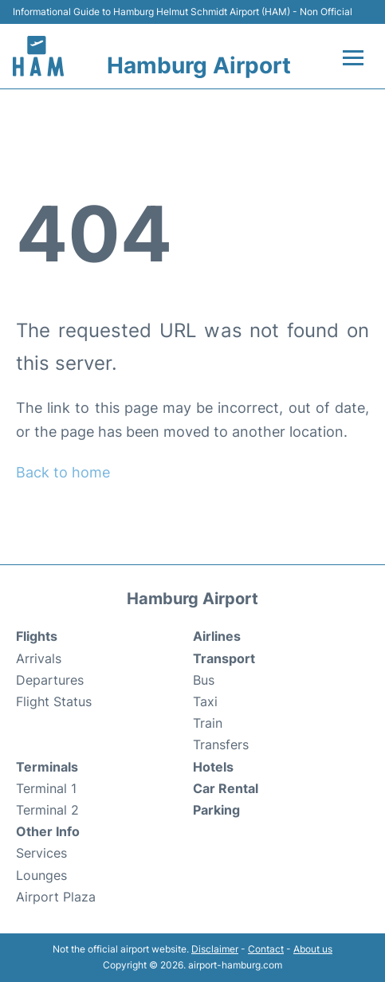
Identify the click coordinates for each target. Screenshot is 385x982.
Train (207, 723)
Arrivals (38, 658)
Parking (216, 810)
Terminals (47, 767)
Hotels (213, 767)
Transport (224, 658)
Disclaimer (214, 949)
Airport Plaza (56, 897)
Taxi (205, 701)
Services (41, 853)
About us (312, 949)
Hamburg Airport (199, 65)
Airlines (217, 636)
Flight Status (54, 701)
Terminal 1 (46, 788)
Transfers (221, 744)
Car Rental (225, 788)
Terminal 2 (47, 810)
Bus (203, 680)
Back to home (63, 472)
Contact (266, 949)
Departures (50, 680)
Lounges (41, 875)
